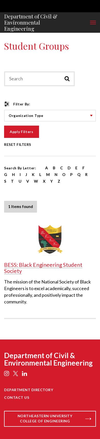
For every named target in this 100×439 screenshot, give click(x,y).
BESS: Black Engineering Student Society (43, 267)
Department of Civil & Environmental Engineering (30, 22)
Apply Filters (21, 131)
